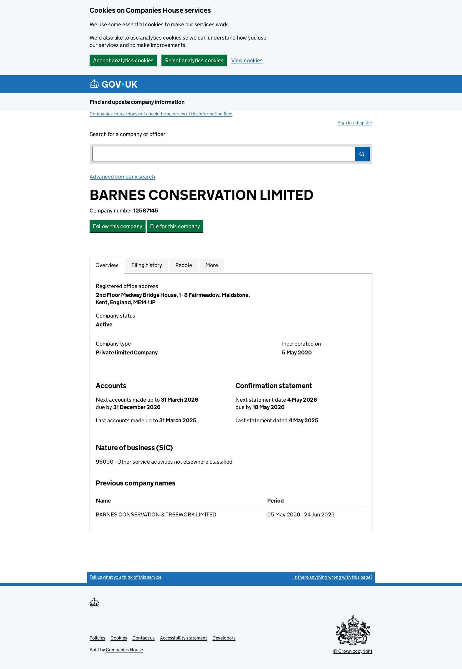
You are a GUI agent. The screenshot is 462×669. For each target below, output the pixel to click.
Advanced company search (122, 176)
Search (362, 154)
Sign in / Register (355, 122)
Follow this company (117, 226)
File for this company (175, 226)
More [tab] (211, 265)
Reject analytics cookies (194, 60)
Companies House (124, 649)
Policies (97, 638)
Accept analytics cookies (123, 60)
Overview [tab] (106, 265)
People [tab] (183, 265)
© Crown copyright (352, 651)
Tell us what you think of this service (125, 577)
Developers (223, 638)
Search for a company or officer (127, 134)
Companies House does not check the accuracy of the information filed (161, 114)
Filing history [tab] (146, 265)
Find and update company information (137, 102)
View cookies (247, 60)
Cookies (118, 638)
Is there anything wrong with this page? (332, 577)
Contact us (143, 638)
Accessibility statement (183, 638)
